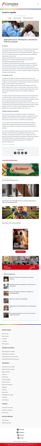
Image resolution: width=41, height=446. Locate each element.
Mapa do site (25, 441)
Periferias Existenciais (7, 384)
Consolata (4, 341)
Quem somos (5, 333)
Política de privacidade (18, 441)
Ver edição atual (20, 251)
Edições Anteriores (6, 423)
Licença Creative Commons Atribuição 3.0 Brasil (22, 443)
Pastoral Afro (5, 377)
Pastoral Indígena (6, 379)
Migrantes (4, 387)
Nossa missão (5, 336)
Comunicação (5, 400)
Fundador (4, 338)
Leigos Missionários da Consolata (10, 356)
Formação (4, 397)
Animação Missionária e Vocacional (10, 359)
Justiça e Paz (5, 392)
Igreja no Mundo (17, 18)
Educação (4, 389)
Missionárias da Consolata (8, 354)
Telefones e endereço (7, 410)
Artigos (9, 18)
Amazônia (4, 374)
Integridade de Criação (28, 18)
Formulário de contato (7, 407)
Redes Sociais (5, 412)
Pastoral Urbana (6, 382)
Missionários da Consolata (8, 351)
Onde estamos (5, 344)
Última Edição (5, 420)
